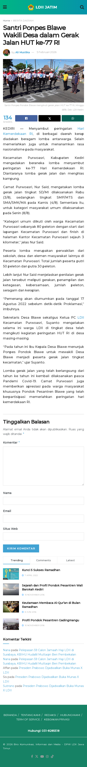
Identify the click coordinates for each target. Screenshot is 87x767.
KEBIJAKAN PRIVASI (56, 719)
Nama (7, 493)
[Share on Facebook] (26, 118)
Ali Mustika (22, 52)
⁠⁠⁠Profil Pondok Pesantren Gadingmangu (50, 620)
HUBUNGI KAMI (70, 715)
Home (6, 20)
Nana (6, 650)
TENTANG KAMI (30, 715)
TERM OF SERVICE (28, 719)
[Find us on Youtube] (42, 756)
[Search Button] (82, 7)
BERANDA (10, 715)
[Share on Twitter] (50, 118)
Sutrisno (8, 686)
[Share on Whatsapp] (73, 118)
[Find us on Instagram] (47, 756)
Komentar (11, 442)
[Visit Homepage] (43, 7)
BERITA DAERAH (23, 20)
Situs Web (10, 529)
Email (7, 511)
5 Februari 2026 (46, 52)
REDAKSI (50, 715)
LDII (80, 317)
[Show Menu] (5, 7)
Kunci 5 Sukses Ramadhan (41, 570)
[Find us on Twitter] (36, 756)
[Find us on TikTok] (52, 756)
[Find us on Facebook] (32, 756)
